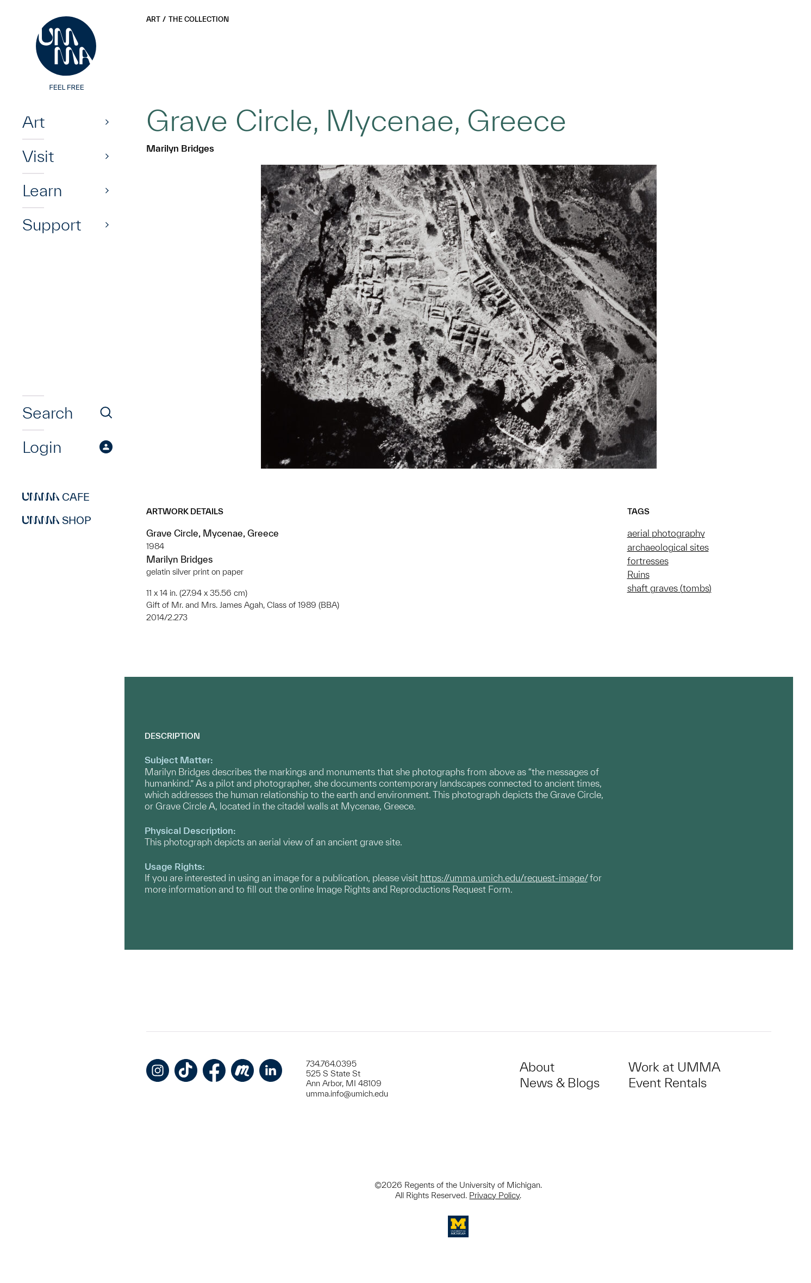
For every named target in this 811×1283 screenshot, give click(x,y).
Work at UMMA (674, 1067)
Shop (56, 520)
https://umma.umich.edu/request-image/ (504, 878)
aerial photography (666, 533)
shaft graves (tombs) (669, 588)
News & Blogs (560, 1082)
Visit (38, 156)
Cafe (56, 497)
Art (33, 122)
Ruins (638, 574)
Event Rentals (667, 1082)
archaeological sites (668, 547)
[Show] (107, 121)
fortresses (648, 561)
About (537, 1067)
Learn (42, 190)
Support (51, 224)
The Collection (199, 19)
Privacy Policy (494, 1195)
